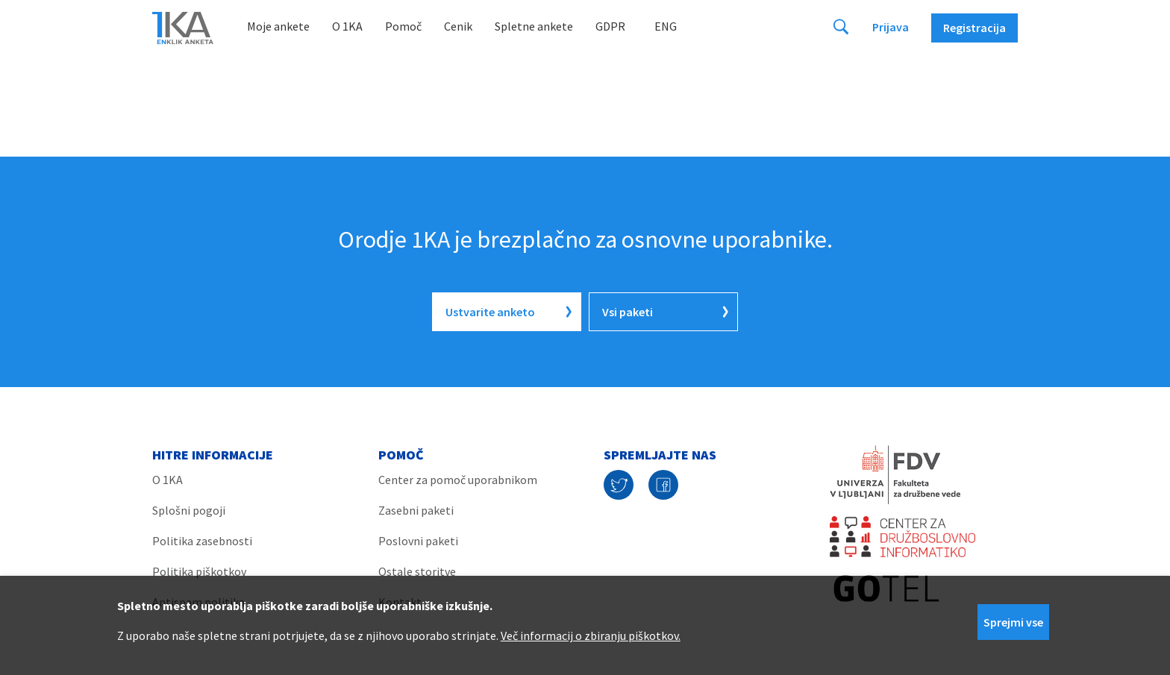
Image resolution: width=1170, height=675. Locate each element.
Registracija (974, 27)
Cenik (458, 26)
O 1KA (347, 26)
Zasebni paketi (416, 510)
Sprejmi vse (1013, 622)
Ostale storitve (417, 571)
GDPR (610, 26)
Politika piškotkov (199, 571)
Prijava (890, 26)
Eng (665, 26)
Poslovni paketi (418, 540)
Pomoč (403, 26)
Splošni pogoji (188, 510)
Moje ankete (278, 26)
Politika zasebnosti (202, 540)
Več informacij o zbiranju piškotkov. (591, 635)
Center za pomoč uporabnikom (457, 479)
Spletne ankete (534, 26)
